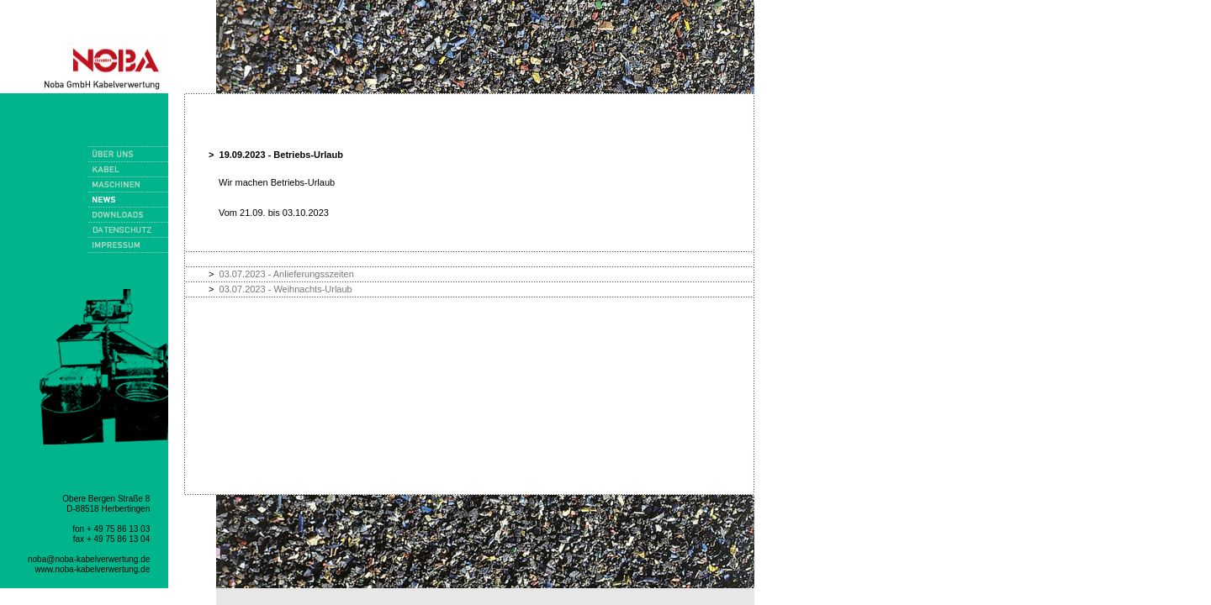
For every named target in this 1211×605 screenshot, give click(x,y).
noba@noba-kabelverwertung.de (89, 559)
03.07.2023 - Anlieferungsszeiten (286, 274)
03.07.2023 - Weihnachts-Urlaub (285, 289)
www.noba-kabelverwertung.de (93, 569)
